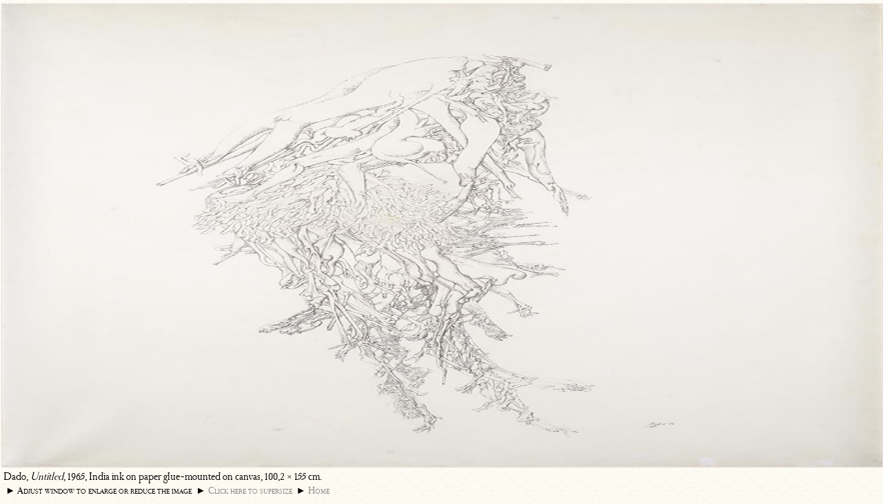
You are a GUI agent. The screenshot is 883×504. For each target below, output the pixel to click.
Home (318, 490)
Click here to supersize (250, 490)
